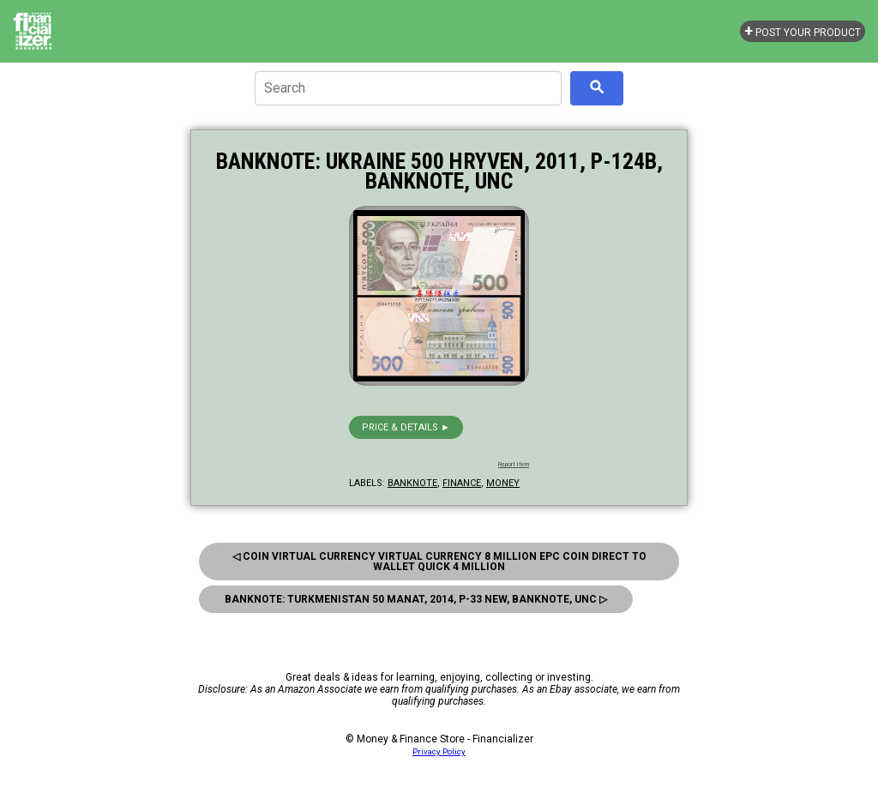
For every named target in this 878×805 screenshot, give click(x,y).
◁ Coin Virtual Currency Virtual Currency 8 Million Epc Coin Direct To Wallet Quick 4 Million (439, 561)
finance (461, 483)
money (503, 483)
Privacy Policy (439, 751)
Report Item (513, 464)
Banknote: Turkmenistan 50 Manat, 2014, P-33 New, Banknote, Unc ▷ (416, 599)
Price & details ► (406, 427)
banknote (412, 483)
